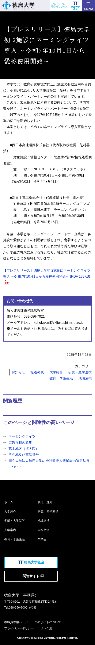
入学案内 (10, 530)
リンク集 (46, 628)
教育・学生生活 (61, 378)
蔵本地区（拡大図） (23, 448)
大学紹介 (56, 372)
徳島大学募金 (75, 6)
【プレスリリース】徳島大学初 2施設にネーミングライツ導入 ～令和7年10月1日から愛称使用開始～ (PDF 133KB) (46, 273)
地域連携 (85, 378)
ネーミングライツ (21, 436)
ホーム (8, 502)
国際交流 (43, 530)
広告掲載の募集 (20, 442)
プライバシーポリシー (19, 628)
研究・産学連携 (80, 372)
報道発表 (37, 372)
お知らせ (18, 372)
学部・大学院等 (14, 520)
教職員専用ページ (16, 622)
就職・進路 (45, 502)
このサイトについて (47, 622)
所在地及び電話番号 (23, 454)
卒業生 (42, 539)
